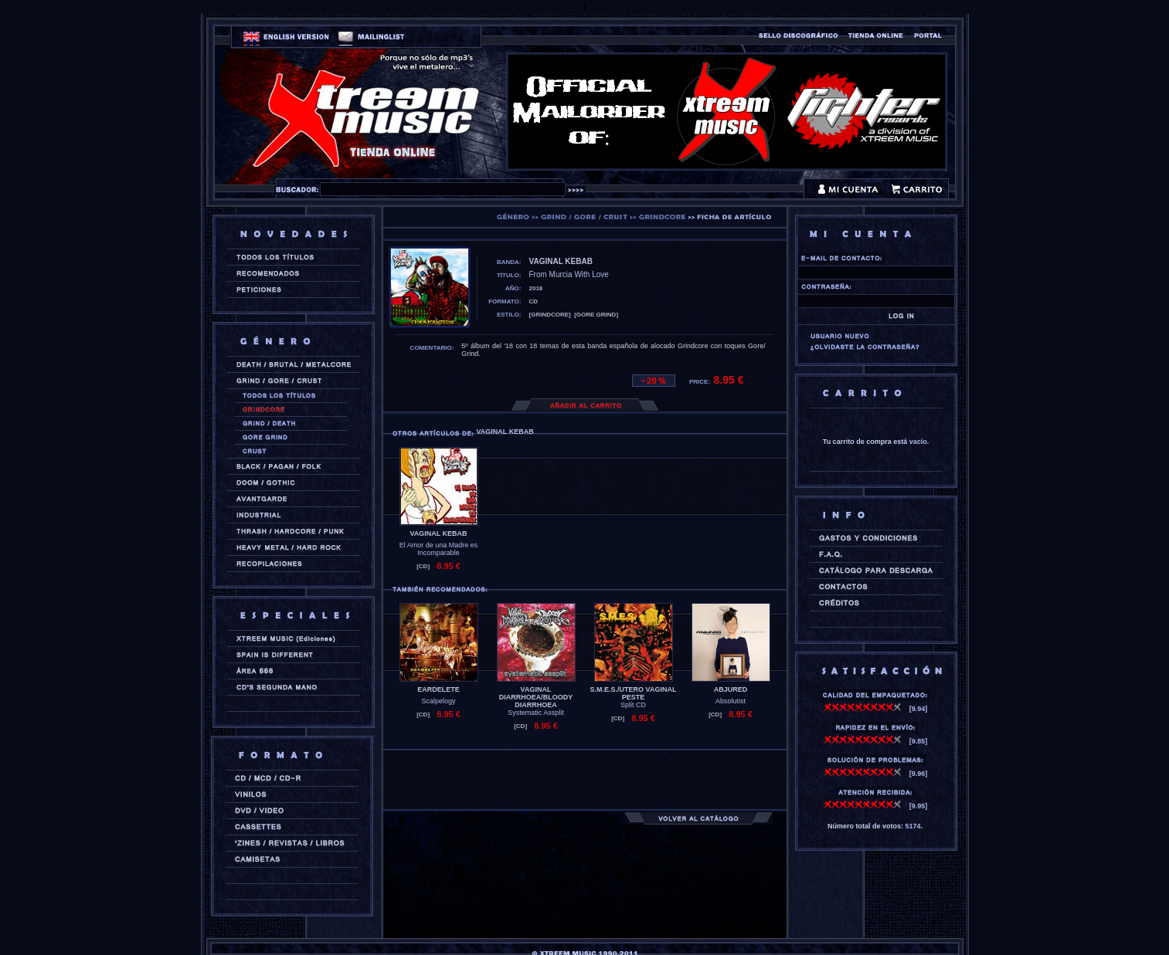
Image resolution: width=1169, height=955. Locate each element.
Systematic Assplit (536, 712)
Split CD (633, 705)
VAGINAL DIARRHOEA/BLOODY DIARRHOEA (536, 697)
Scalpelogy (438, 701)
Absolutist (730, 701)
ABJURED (731, 689)
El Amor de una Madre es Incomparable (438, 549)
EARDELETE (438, 689)
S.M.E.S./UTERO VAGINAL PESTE (633, 693)
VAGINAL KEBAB (438, 533)
